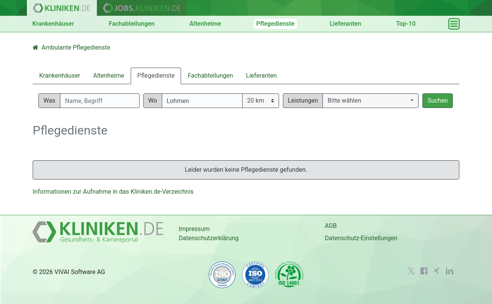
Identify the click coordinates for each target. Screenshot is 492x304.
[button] (370, 100)
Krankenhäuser (53, 23)
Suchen (437, 100)
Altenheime (205, 23)
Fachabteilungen (132, 23)
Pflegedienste (275, 23)
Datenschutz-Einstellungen (361, 238)
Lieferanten (345, 23)
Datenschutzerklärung (209, 238)
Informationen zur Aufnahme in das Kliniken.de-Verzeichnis (113, 191)
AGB (331, 225)
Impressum (194, 229)
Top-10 (406, 23)
